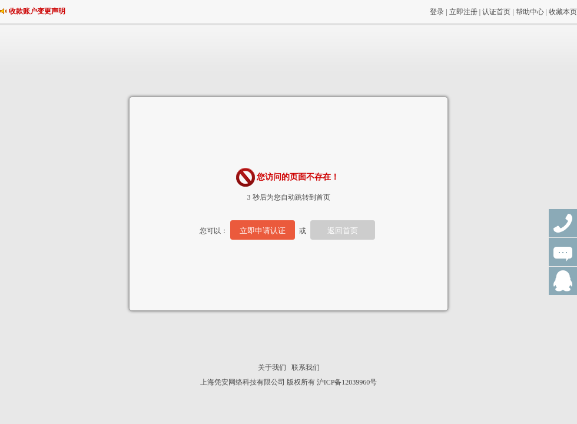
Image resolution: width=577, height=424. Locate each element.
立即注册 (463, 12)
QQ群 (563, 281)
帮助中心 (530, 12)
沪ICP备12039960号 (347, 382)
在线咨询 (563, 252)
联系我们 (305, 367)
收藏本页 (563, 12)
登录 (437, 12)
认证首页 (496, 12)
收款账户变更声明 (37, 11)
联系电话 (563, 223)
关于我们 (272, 367)
